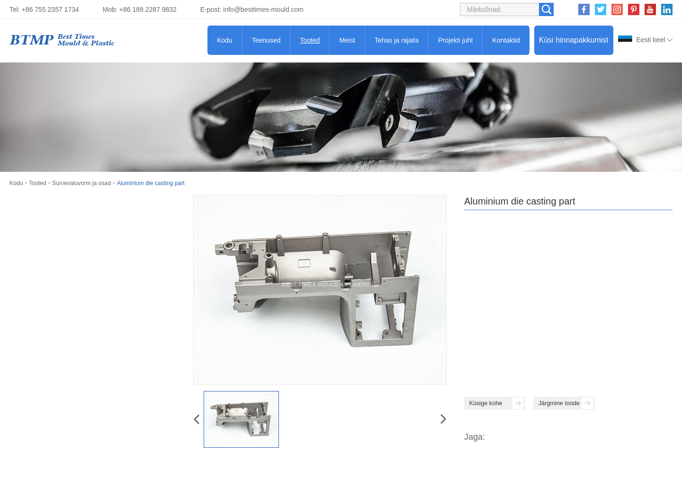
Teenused (266, 40)
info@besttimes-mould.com (263, 9)
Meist (347, 40)
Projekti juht (455, 40)
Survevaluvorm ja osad (90, 182)
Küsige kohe (507, 405)
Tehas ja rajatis (397, 40)
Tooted (310, 40)
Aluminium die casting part (168, 182)
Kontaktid (506, 40)
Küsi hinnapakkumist (574, 40)
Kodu (225, 40)
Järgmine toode (602, 405)
